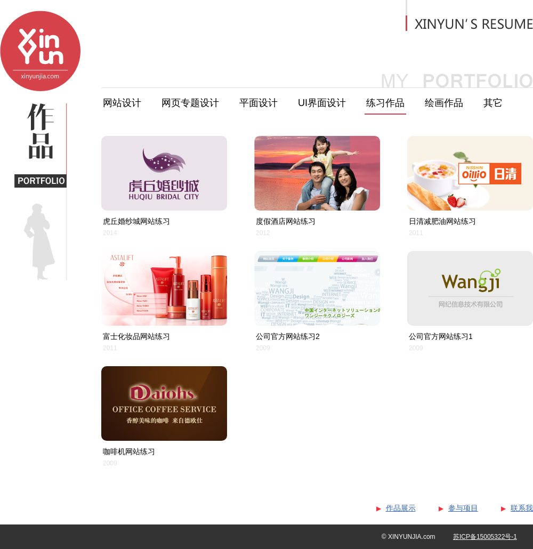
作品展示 (401, 508)
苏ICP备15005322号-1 (485, 536)
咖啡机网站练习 (129, 451)
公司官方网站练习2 (288, 336)
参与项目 (463, 508)
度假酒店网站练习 (286, 221)
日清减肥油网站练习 (442, 221)
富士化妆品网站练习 (136, 336)
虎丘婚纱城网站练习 (136, 221)
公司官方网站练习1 (441, 336)
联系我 (522, 508)
